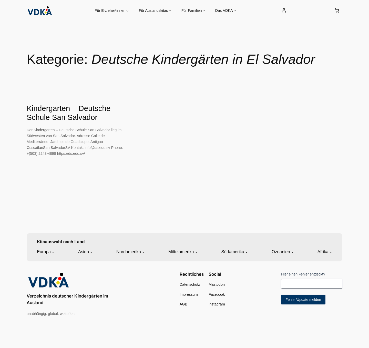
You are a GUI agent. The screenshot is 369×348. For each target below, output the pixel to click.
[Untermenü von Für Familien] (204, 10)
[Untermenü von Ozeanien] (292, 252)
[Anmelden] (283, 10)
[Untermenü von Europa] (53, 252)
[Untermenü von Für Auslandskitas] (170, 10)
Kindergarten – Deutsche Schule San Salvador (68, 113)
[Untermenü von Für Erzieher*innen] (127, 10)
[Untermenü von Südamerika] (246, 252)
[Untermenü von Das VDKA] (235, 10)
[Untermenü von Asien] (91, 252)
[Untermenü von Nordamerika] (143, 252)
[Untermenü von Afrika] (331, 252)
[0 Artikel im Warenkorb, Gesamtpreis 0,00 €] (337, 10)
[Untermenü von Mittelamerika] (196, 252)
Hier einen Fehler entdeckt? (303, 274)
